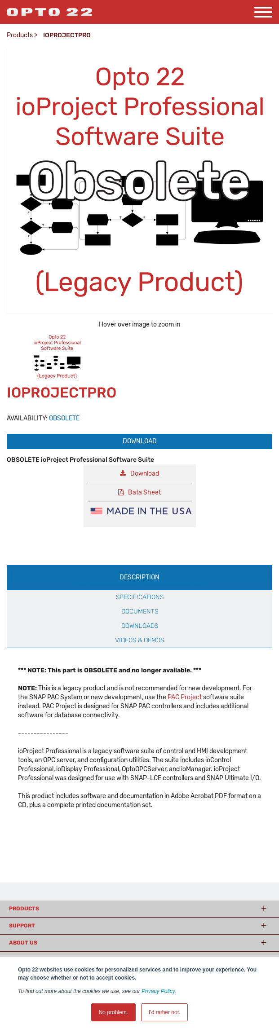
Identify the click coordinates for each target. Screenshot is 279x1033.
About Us (23, 943)
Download (140, 441)
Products (20, 35)
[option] (57, 356)
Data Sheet (144, 492)
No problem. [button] (113, 1012)
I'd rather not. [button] (164, 1012)
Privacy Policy (158, 991)
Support (22, 926)
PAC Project (185, 697)
